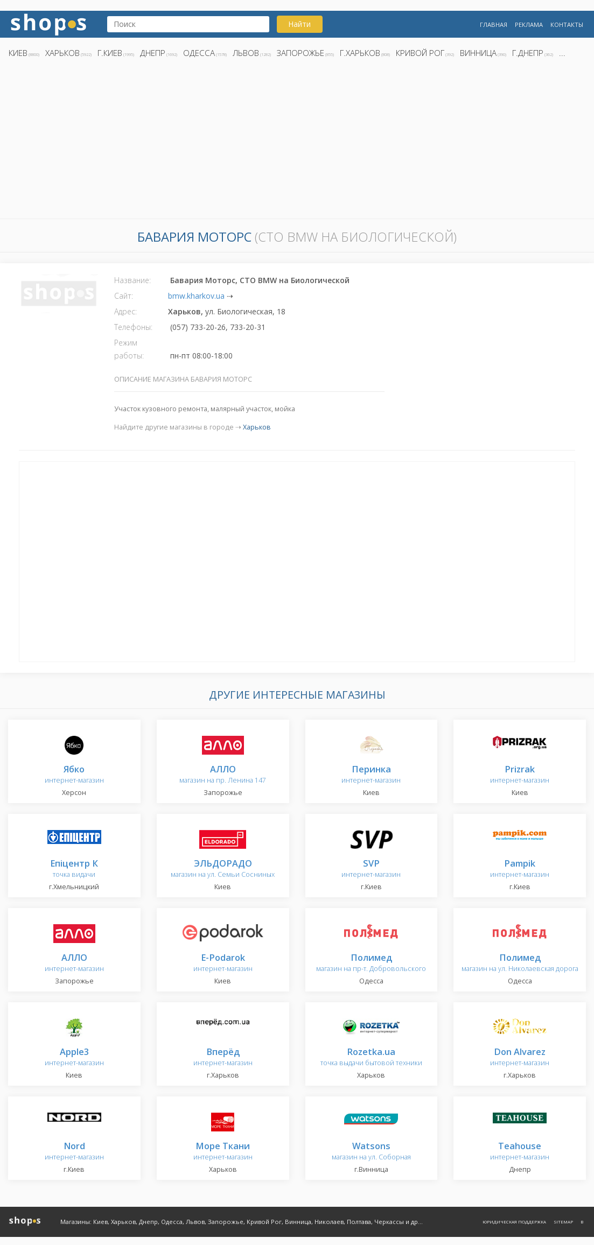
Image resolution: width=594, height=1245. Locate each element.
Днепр (152, 52)
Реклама (529, 24)
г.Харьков (360, 52)
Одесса (199, 52)
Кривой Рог (420, 52)
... (562, 52)
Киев (18, 52)
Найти (299, 24)
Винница (478, 52)
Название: (132, 280)
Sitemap (563, 1222)
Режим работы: (129, 349)
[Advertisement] (297, 141)
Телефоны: (133, 327)
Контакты (566, 24)
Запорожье (300, 52)
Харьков (62, 52)
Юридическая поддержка (514, 1222)
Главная (493, 24)
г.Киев (109, 52)
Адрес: (125, 311)
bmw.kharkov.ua (196, 296)
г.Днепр (527, 52)
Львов (246, 52)
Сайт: (123, 296)
